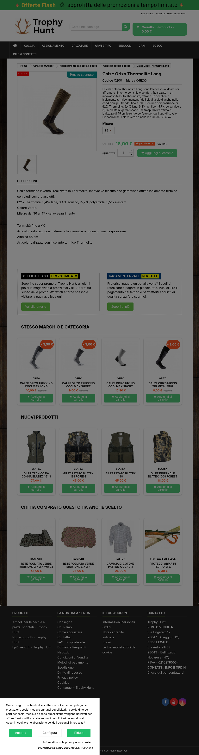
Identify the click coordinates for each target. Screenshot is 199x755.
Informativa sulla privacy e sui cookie (66, 742)
